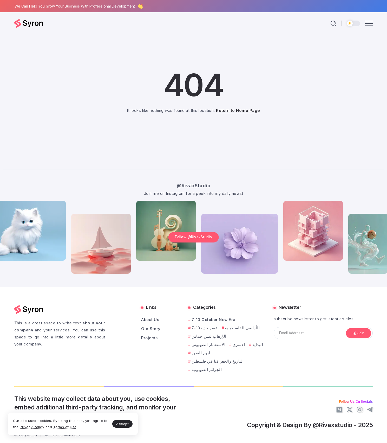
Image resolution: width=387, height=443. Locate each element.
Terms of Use (65, 427)
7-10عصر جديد (205, 327)
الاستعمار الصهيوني (209, 344)
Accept (122, 424)
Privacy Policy (32, 427)
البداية (257, 344)
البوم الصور (202, 352)
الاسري (239, 344)
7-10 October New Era (213, 319)
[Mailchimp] (358, 333)
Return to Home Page (238, 110)
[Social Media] (339, 409)
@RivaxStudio (193, 185)
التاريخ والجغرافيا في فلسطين (218, 361)
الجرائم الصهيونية (207, 369)
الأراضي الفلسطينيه (242, 327)
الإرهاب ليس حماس (209, 336)
